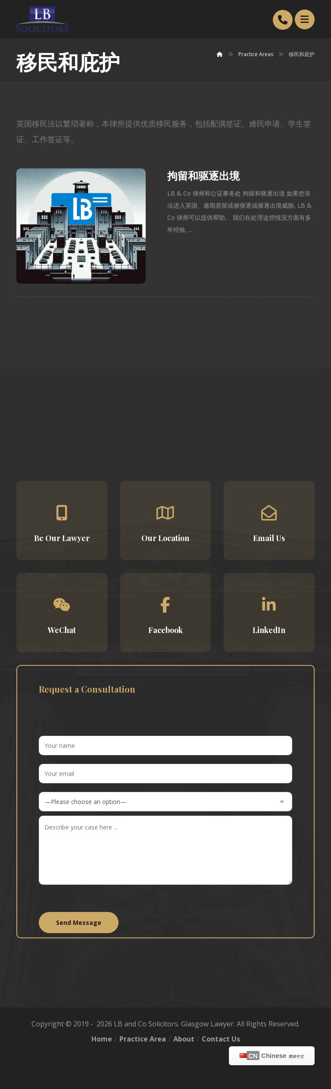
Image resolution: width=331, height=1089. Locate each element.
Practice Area (142, 1039)
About (183, 1039)
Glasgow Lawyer (207, 1024)
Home (101, 1039)
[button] (61, 520)
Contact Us (221, 1039)
